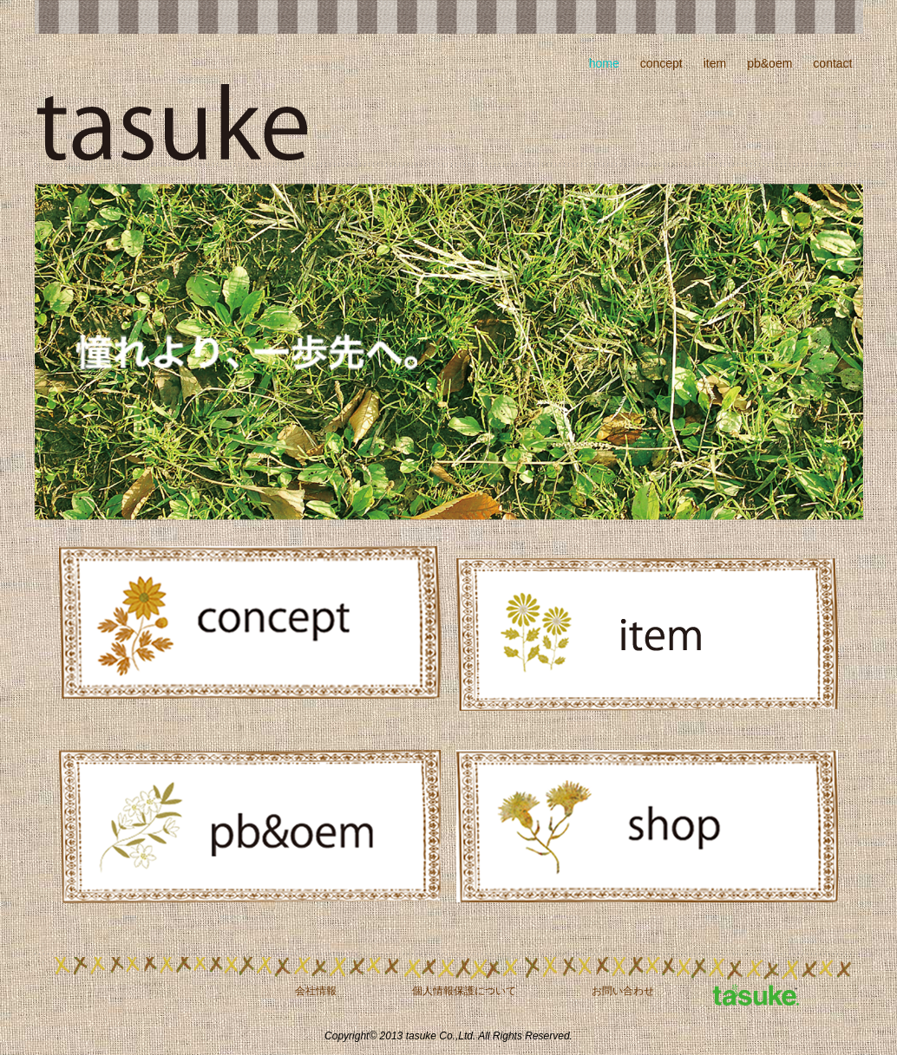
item (715, 63)
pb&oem (769, 63)
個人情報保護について (464, 991)
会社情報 (316, 991)
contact (832, 63)
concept (661, 63)
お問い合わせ (623, 991)
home (604, 63)
